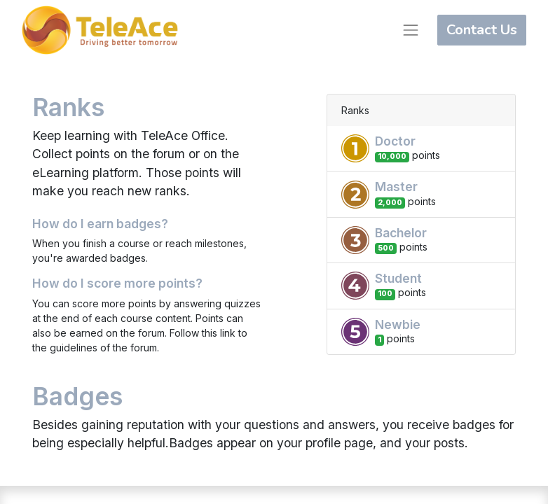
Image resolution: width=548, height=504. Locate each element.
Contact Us (481, 29)
